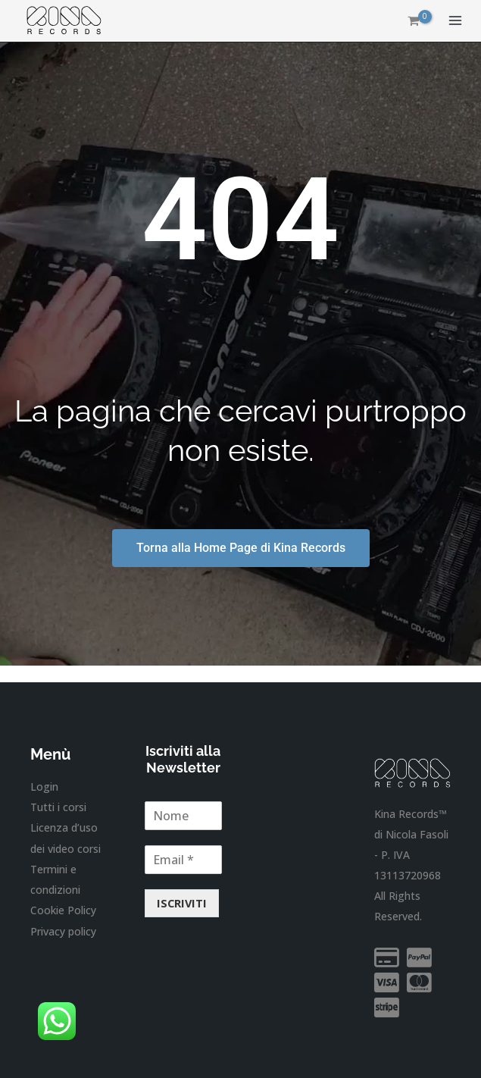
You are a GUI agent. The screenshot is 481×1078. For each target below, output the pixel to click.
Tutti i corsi (58, 807)
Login (44, 786)
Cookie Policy (63, 909)
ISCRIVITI (182, 902)
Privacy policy (63, 930)
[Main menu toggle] (455, 21)
